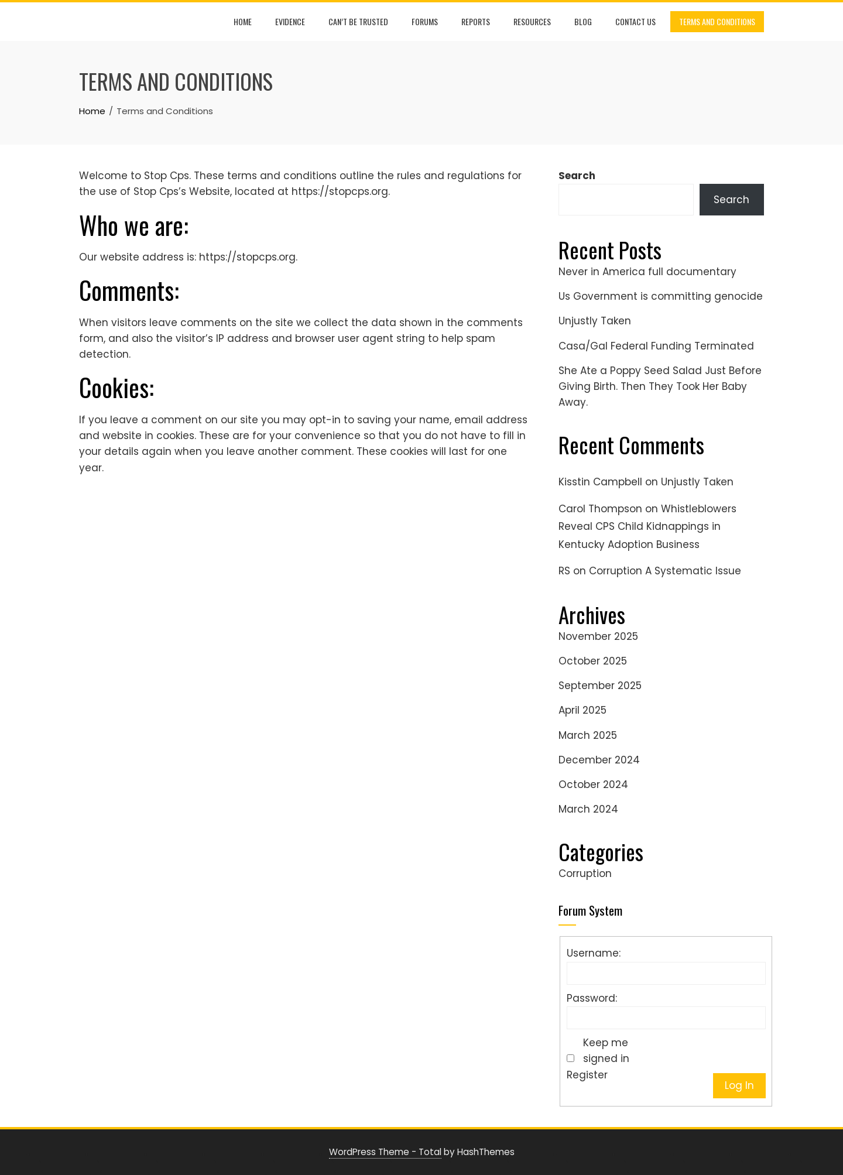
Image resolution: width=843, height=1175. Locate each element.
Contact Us (635, 21)
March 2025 (587, 735)
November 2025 (598, 636)
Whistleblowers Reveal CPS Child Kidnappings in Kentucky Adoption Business (647, 526)
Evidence (290, 21)
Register (587, 1075)
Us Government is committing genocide (660, 296)
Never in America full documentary (647, 272)
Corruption (585, 873)
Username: (594, 953)
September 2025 (600, 686)
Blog (583, 21)
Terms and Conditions (717, 21)
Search (576, 176)
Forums (425, 21)
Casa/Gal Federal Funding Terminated (656, 346)
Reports (475, 21)
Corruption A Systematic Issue (665, 571)
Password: (592, 998)
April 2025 (582, 710)
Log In (739, 1085)
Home (243, 21)
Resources (532, 21)
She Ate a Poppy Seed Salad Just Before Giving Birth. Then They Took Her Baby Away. (660, 386)
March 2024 (588, 809)
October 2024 (593, 784)
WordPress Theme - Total (385, 1152)
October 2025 (592, 661)
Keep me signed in (606, 1051)
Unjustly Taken (594, 321)
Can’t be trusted (358, 21)
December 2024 (599, 760)
